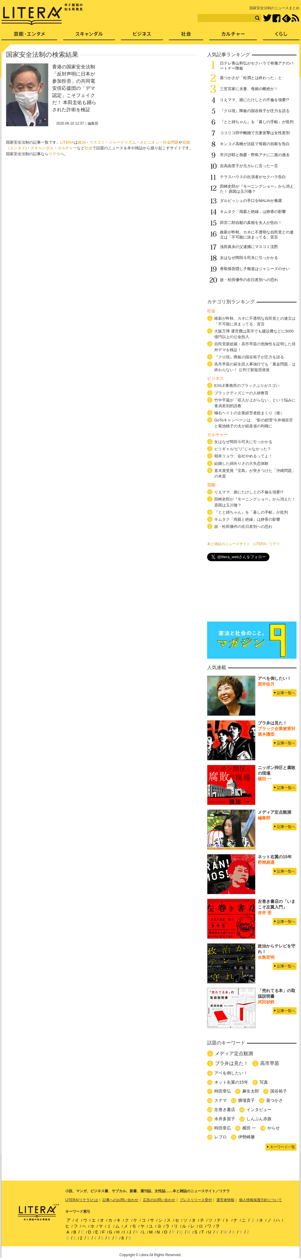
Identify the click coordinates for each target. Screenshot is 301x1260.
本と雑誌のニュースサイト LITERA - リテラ (243, 544)
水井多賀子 (224, 1118)
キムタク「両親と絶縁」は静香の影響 (253, 211)
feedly (286, 18)
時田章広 (222, 1128)
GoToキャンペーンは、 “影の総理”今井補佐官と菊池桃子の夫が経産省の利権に (253, 423)
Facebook (276, 18)
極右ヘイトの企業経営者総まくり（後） (249, 413)
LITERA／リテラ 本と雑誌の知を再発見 (42, 14)
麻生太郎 (250, 1091)
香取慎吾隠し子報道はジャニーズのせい (255, 268)
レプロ (220, 1137)
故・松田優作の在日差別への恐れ (249, 279)
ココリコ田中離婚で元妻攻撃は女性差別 (255, 133)
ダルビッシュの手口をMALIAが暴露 (251, 200)
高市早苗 (269, 1063)
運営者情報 (225, 1200)
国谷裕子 (278, 1091)
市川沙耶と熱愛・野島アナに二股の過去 (255, 155)
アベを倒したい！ (231, 1073)
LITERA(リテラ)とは (81, 1200)
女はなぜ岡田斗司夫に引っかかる (249, 257)
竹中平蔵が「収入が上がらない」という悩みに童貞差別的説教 (255, 403)
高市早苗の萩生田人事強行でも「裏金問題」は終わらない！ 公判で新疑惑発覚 (255, 367)
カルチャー (67, 148)
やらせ (273, 1128)
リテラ (54, 154)
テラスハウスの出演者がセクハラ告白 (253, 177)
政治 (82, 142)
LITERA (67, 142)
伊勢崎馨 (246, 1137)
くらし (281, 36)
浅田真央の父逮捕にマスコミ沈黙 (249, 246)
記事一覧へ (286, 693)
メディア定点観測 (234, 1053)
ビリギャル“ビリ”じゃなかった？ (242, 449)
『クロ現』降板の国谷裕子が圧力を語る (255, 111)
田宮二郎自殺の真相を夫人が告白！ (251, 222)
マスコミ (97, 142)
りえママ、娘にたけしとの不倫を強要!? (254, 100)
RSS (295, 18)
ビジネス (142, 36)
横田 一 (249, 1128)
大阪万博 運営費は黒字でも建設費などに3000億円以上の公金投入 (254, 334)
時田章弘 (222, 1091)
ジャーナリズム (122, 142)
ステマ (220, 1100)
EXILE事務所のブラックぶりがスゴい (247, 385)
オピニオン (149, 142)
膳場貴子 (246, 1100)
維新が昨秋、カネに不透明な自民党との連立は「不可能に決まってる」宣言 (257, 234)
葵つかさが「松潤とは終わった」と (251, 78)
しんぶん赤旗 (258, 1118)
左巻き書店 (224, 1109)
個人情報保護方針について (260, 1200)
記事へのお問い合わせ (120, 1200)
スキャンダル (42, 148)
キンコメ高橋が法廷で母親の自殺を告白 (255, 144)
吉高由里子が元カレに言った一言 (249, 166)
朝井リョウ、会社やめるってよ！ (243, 456)
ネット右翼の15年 (231, 1082)
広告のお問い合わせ (159, 1200)
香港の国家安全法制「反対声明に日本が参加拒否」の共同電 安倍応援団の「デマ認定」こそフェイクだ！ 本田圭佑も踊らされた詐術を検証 (74, 88)
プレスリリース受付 (196, 1200)
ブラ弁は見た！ (231, 1063)
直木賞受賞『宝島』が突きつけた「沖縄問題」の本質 (255, 473)
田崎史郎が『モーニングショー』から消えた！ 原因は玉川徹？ (255, 502)
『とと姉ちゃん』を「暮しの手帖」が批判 (257, 122)
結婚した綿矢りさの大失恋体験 (241, 463)
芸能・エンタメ (29, 36)
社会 (88, 148)
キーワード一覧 (282, 1147)
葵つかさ (274, 1100)
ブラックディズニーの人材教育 (243, 393)
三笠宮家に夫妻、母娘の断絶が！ (249, 89)
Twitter (267, 18)
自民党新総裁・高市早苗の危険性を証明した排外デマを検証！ (255, 347)
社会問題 (171, 142)
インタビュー (258, 1109)
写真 (264, 1082)
